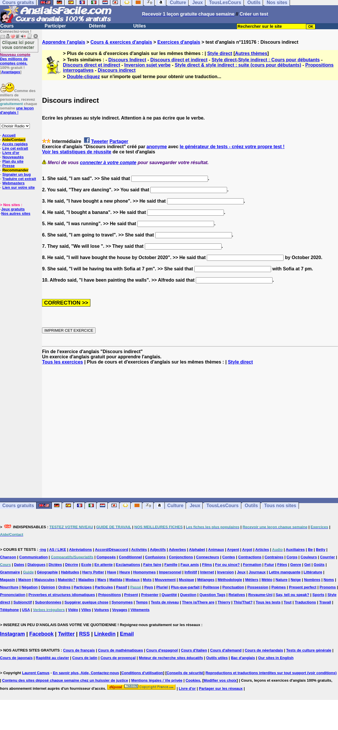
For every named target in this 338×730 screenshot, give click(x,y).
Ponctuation (233, 587)
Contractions (249, 557)
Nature (281, 579)
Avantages (10, 72)
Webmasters (13, 183)
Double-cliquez (83, 76)
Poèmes (278, 587)
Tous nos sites (280, 505)
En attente (103, 564)
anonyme (157, 146)
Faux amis (189, 564)
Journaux (257, 572)
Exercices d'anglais (178, 42)
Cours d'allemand (226, 650)
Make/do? (66, 579)
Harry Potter (93, 572)
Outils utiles (217, 658)
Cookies (193, 680)
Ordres (64, 587)
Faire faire (152, 564)
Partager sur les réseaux (221, 688)
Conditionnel (130, 557)
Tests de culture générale (308, 650)
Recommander (15, 170)
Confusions (155, 557)
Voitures (101, 610)
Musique (186, 579)
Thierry (224, 602)
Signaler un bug (16, 174)
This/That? (243, 602)
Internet (207, 572)
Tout (287, 602)
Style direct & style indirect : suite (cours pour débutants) (238, 65)
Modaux (132, 579)
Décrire (71, 564)
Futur (269, 564)
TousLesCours (223, 505)
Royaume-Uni (260, 595)
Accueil (8, 135)
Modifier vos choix (220, 680)
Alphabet (197, 549)
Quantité (169, 595)
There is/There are (198, 602)
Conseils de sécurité (185, 673)
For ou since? (227, 564)
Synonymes (122, 602)
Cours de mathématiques (120, 650)
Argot (247, 549)
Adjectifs (158, 549)
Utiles (139, 25)
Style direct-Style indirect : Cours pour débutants (266, 59)
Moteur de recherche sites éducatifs (171, 658)
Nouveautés (13, 157)
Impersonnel (170, 572)
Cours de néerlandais (264, 650)
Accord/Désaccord (111, 549)
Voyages (119, 610)
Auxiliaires (295, 549)
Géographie (47, 572)
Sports (318, 595)
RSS (84, 634)
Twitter (66, 634)
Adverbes (177, 549)
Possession (257, 587)
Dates (19, 564)
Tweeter (99, 141)
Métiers (252, 579)
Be (310, 549)
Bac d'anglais (243, 658)
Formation (252, 564)
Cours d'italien (194, 650)
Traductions (305, 602)
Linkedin (105, 634)
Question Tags (212, 595)
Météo (267, 579)
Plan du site (12, 161)
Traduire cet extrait (19, 179)
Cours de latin (84, 658)
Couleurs (309, 557)
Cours (7, 25)
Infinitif (190, 572)
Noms (329, 579)
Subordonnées (48, 602)
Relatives (237, 595)
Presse (8, 166)
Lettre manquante (284, 572)
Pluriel (162, 587)
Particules (104, 587)
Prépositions (109, 595)
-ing (42, 549)
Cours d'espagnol (162, 650)
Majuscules (44, 579)
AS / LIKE (57, 549)
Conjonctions (181, 557)
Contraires (273, 557)
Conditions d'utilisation (142, 673)
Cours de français (79, 650)
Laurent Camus (36, 673)
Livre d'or (10, 153)
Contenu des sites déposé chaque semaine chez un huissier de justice (65, 680)
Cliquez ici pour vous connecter (18, 44)
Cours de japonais (16, 658)
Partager (118, 141)
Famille (171, 564)
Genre (295, 564)
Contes (228, 557)
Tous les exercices (62, 362)
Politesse (211, 587)
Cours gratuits (18, 505)
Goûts (319, 564)
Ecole (86, 564)
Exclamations (128, 564)
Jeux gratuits (13, 209)
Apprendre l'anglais (63, 42)
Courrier (327, 557)
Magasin (7, 579)
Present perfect (303, 587)
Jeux (195, 505)
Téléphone (9, 610)
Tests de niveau (165, 602)
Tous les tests (268, 602)
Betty (321, 549)
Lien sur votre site (18, 187)
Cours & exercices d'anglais (121, 42)
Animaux (216, 549)
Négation (29, 587)
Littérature (313, 572)
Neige (296, 579)
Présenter (149, 595)
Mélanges (205, 579)
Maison (24, 579)
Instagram (12, 634)
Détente (97, 25)
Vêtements (139, 610)
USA (26, 610)
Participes (83, 587)
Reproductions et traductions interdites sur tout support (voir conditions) (271, 673)
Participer (55, 25)
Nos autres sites (15, 213)
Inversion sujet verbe (147, 65)
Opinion (48, 587)
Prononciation (12, 595)
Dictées (55, 564)
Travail (325, 602)
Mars (101, 579)
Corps (291, 557)
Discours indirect (117, 70)
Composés (106, 557)
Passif (121, 587)
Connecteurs (207, 557)
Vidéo (73, 610)
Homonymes (144, 572)
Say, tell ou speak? (292, 595)
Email (127, 634)
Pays (148, 587)
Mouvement (165, 579)
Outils (251, 505)
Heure (124, 572)
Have (111, 572)
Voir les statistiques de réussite (76, 151)
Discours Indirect (127, 59)
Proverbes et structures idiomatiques (61, 595)
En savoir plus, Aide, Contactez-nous (86, 673)
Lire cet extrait (15, 148)
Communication (33, 557)
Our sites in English (275, 658)
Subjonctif (22, 602)
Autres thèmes (251, 53)
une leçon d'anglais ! (17, 110)
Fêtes (282, 564)
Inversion (225, 572)
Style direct (219, 53)
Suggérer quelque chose (87, 602)
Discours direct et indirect (178, 59)
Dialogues (36, 564)
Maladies (86, 579)
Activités (139, 549)
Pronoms (327, 587)
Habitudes (70, 572)
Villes (86, 610)
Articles (262, 549)
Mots (147, 579)
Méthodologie (230, 579)
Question (188, 595)
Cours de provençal (118, 658)
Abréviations (80, 549)
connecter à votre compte (108, 162)
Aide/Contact (13, 139)
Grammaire (10, 572)
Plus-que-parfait (185, 587)
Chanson (8, 557)
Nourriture (9, 587)
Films (207, 564)
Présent (131, 595)
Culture (175, 505)
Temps (142, 602)
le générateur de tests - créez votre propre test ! (232, 146)
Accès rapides (15, 144)
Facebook (41, 634)
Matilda (115, 579)
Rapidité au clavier (52, 658)
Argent (233, 549)
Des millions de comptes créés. (15, 58)
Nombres (312, 579)
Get (307, 564)
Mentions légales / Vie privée (156, 680)
